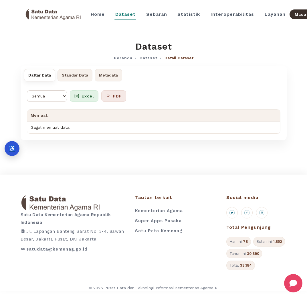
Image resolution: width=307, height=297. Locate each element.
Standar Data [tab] (75, 75)
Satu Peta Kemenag (158, 230)
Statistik (188, 14)
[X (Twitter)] (232, 212)
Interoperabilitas (232, 14)
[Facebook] (247, 212)
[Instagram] (262, 212)
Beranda (123, 58)
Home (98, 14)
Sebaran (156, 14)
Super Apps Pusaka (158, 220)
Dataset (125, 14)
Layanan (275, 14)
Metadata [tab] (108, 75)
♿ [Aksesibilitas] (12, 148)
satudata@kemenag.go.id (57, 249)
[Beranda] (53, 14)
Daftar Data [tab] (39, 75)
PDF (114, 96)
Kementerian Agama (159, 210)
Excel (84, 96)
